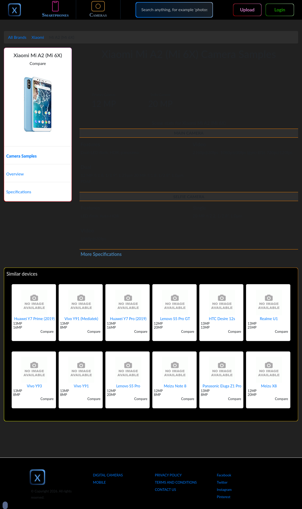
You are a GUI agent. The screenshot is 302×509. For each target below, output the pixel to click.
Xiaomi (37, 37)
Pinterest (223, 497)
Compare (37, 63)
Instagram (224, 490)
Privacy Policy (168, 475)
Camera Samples (21, 155)
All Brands (17, 37)
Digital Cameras (108, 475)
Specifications (18, 191)
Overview (15, 173)
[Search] (174, 9)
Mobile (99, 482)
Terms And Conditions (176, 482)
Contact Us (165, 490)
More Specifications (101, 254)
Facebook (224, 475)
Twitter (222, 482)
